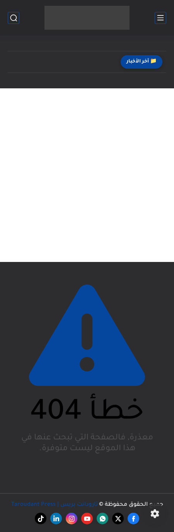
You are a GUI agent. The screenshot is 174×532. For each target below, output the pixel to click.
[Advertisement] (87, 175)
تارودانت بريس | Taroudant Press (54, 505)
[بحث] (13, 18)
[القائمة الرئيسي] (160, 18)
